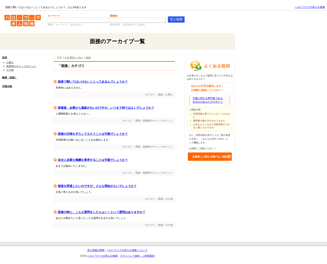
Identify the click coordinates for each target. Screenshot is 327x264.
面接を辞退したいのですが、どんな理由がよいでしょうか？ (97, 186)
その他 (10, 69)
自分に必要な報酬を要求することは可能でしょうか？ (93, 160)
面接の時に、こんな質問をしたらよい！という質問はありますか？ (101, 212)
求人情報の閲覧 (96, 250)
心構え (10, 62)
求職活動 (7, 86)
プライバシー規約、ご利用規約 (137, 255)
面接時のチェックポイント (21, 66)
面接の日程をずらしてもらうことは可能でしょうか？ (93, 133)
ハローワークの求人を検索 (310, 7)
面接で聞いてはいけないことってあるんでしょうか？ (93, 81)
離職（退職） (9, 77)
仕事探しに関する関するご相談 (209, 156)
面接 (4, 57)
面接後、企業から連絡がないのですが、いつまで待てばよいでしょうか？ (106, 107)
